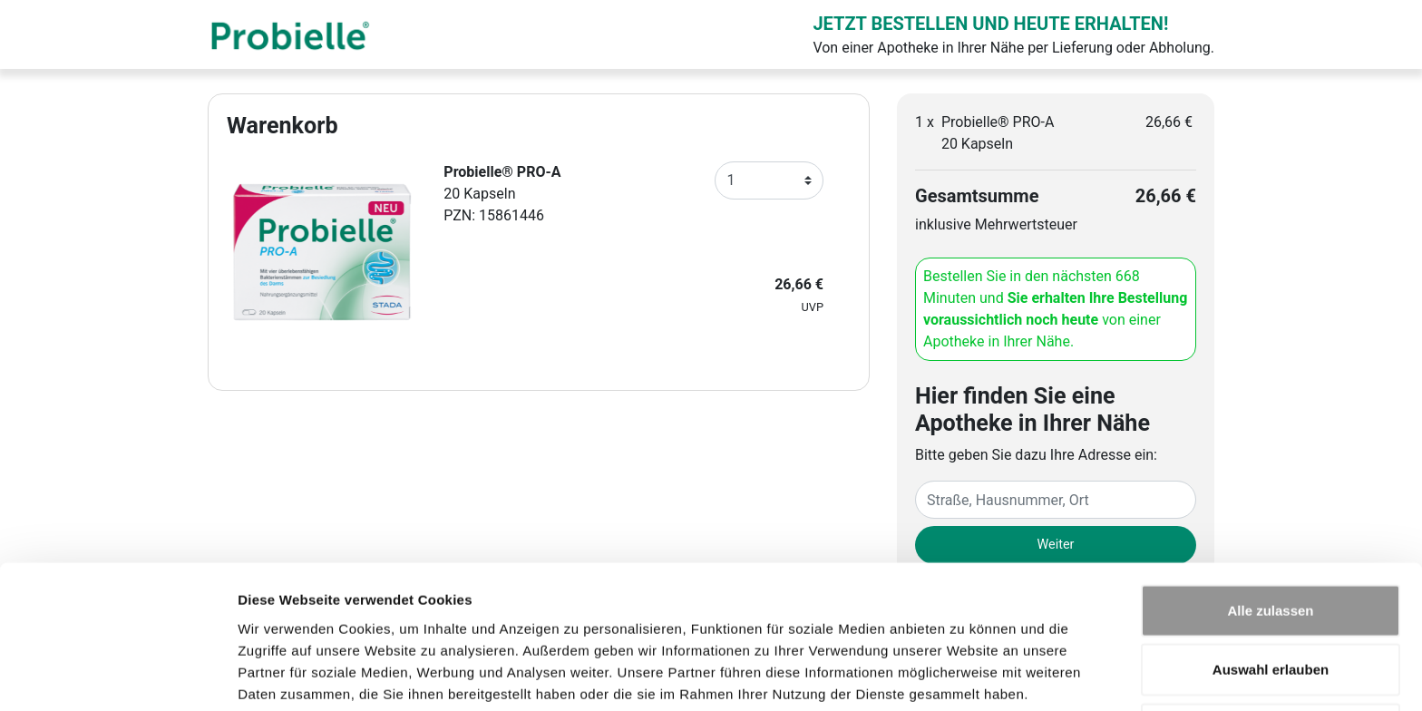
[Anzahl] (769, 180)
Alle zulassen (1270, 533)
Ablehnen (1270, 651)
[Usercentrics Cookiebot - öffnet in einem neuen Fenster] (117, 675)
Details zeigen (964, 675)
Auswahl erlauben (1271, 592)
